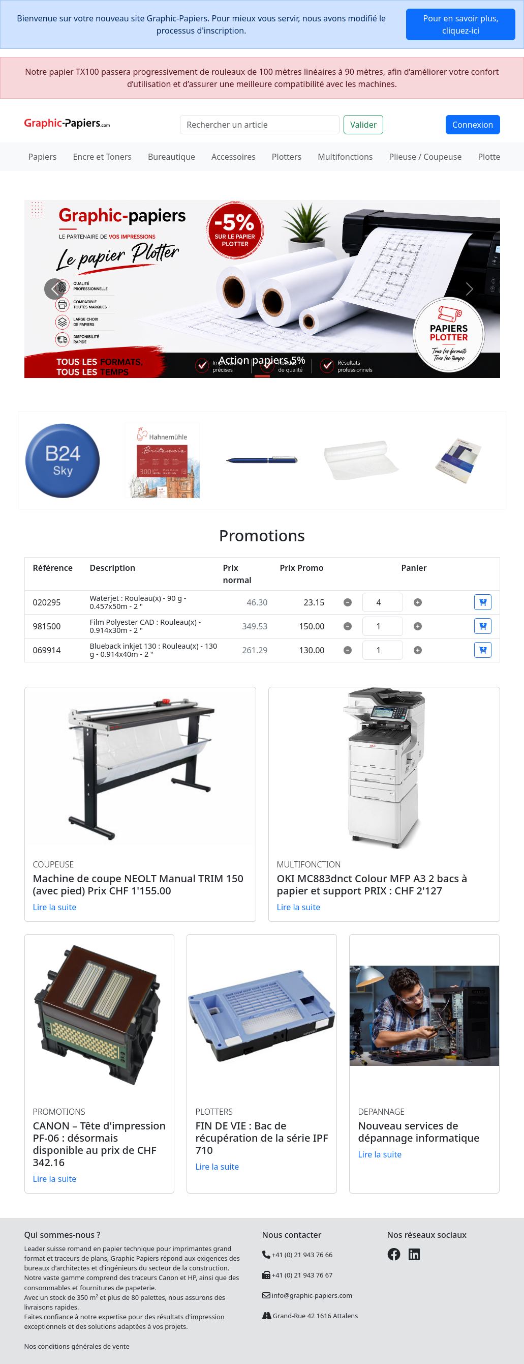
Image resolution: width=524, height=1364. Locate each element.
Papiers (42, 156)
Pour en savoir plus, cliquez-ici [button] (461, 24)
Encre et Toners (102, 156)
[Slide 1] (262, 376)
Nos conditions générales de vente (77, 1346)
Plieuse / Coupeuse (425, 156)
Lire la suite (55, 907)
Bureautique (171, 156)
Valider (363, 124)
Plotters (286, 156)
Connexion (472, 124)
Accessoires (233, 156)
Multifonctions (345, 156)
